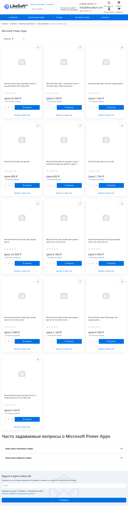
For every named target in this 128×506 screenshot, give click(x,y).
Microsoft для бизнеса (27, 24)
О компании (13, 17)
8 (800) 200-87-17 (88, 4)
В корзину (27, 107)
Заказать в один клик (22, 115)
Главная (5, 24)
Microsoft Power (43, 24)
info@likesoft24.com (91, 7)
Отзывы (59, 17)
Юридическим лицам (36, 17)
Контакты (50, 4)
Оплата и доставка (37, 4)
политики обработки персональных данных (18, 493)
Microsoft (13, 24)
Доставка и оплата (82, 17)
